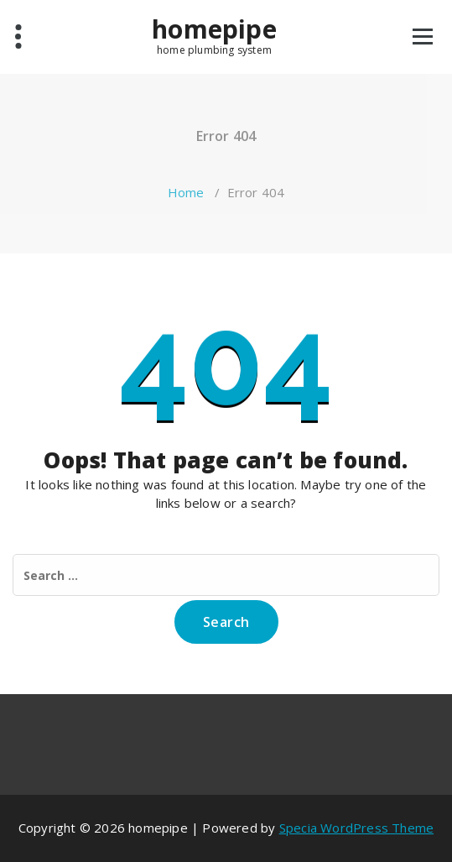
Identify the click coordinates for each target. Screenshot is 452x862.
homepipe (214, 29)
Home (186, 192)
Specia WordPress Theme (356, 827)
